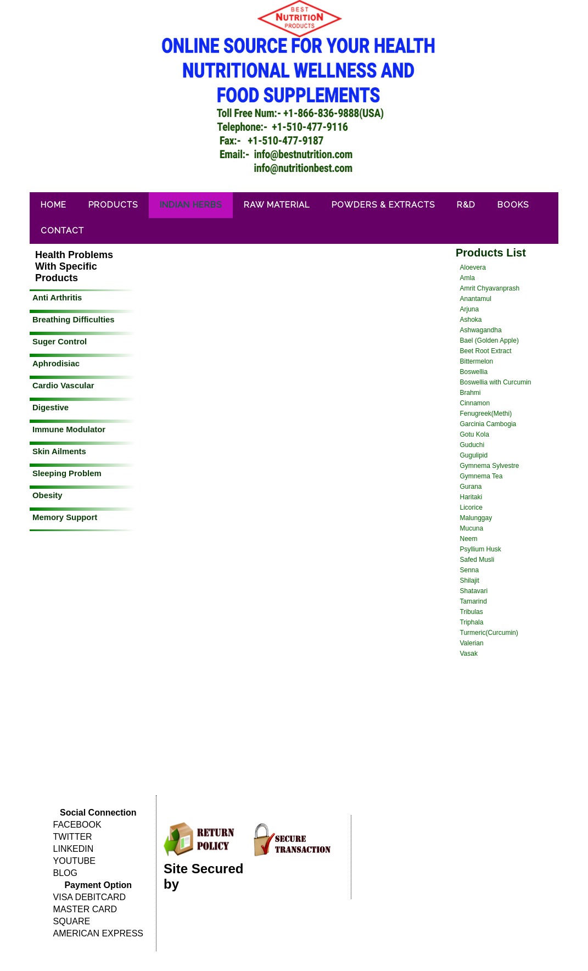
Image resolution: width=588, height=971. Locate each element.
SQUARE (72, 921)
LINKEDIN (73, 848)
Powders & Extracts (383, 205)
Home (53, 205)
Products (113, 205)
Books (513, 205)
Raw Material (277, 205)
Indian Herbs (191, 205)
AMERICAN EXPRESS (98, 933)
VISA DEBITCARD (89, 897)
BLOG (65, 873)
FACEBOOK (77, 824)
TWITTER (72, 836)
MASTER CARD (85, 909)
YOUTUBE (74, 861)
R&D (466, 205)
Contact (62, 231)
